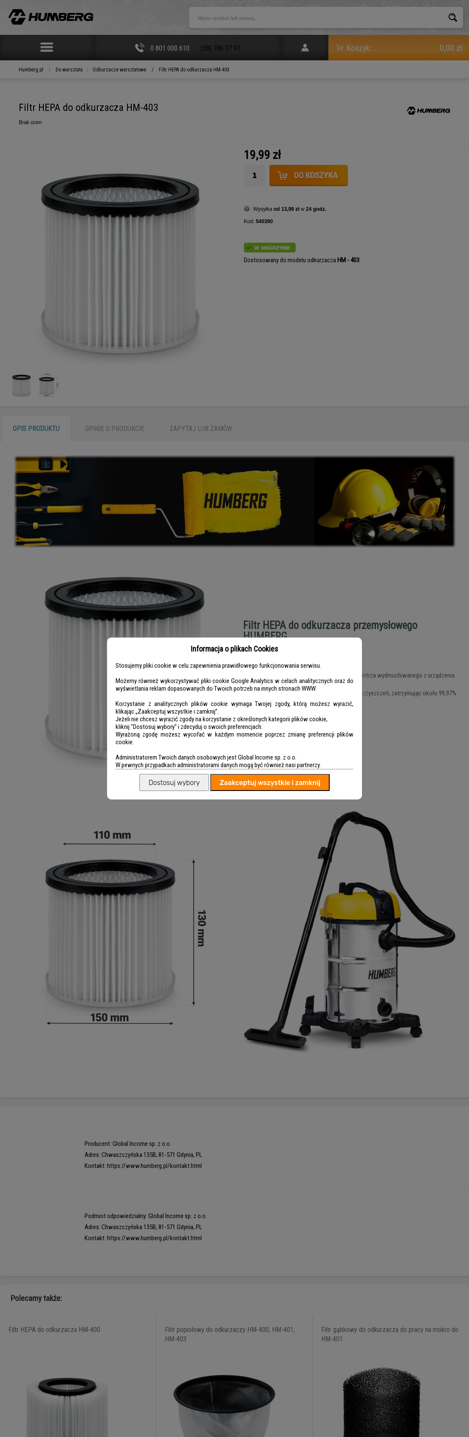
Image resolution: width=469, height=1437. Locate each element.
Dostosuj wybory (174, 783)
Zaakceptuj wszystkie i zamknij (270, 783)
